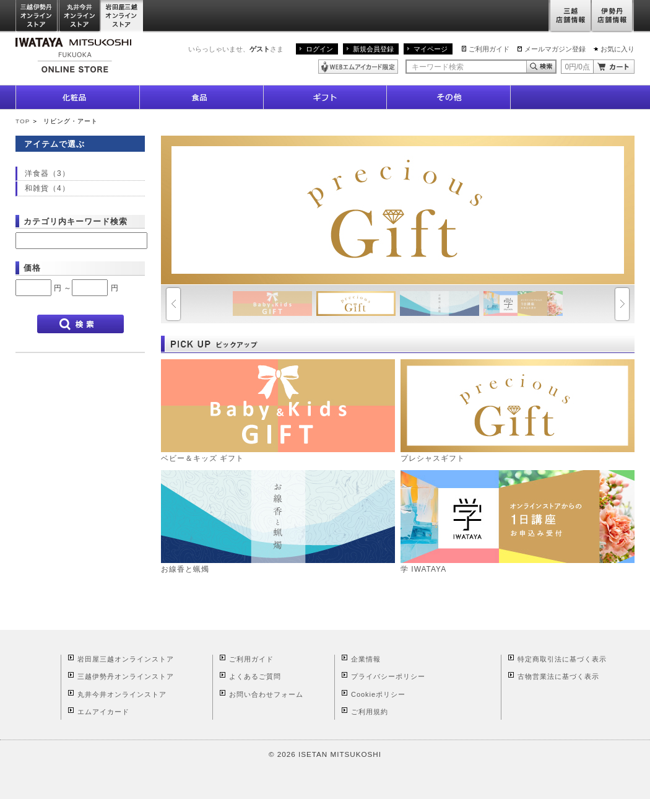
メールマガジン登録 (555, 49)
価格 (32, 268)
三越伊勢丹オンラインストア (37, 16)
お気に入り (617, 49)
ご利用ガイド (489, 49)
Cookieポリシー (378, 694)
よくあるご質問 (255, 676)
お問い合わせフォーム (266, 694)
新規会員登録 (373, 49)
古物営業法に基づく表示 (558, 676)
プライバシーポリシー (388, 676)
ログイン (319, 49)
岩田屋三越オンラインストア (122, 16)
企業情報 (366, 659)
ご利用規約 (369, 711)
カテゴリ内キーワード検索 (76, 221)
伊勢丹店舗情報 (613, 16)
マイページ (431, 49)
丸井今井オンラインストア (80, 16)
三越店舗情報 (569, 16)
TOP (22, 121)
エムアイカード (103, 711)
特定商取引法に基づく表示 (562, 659)
